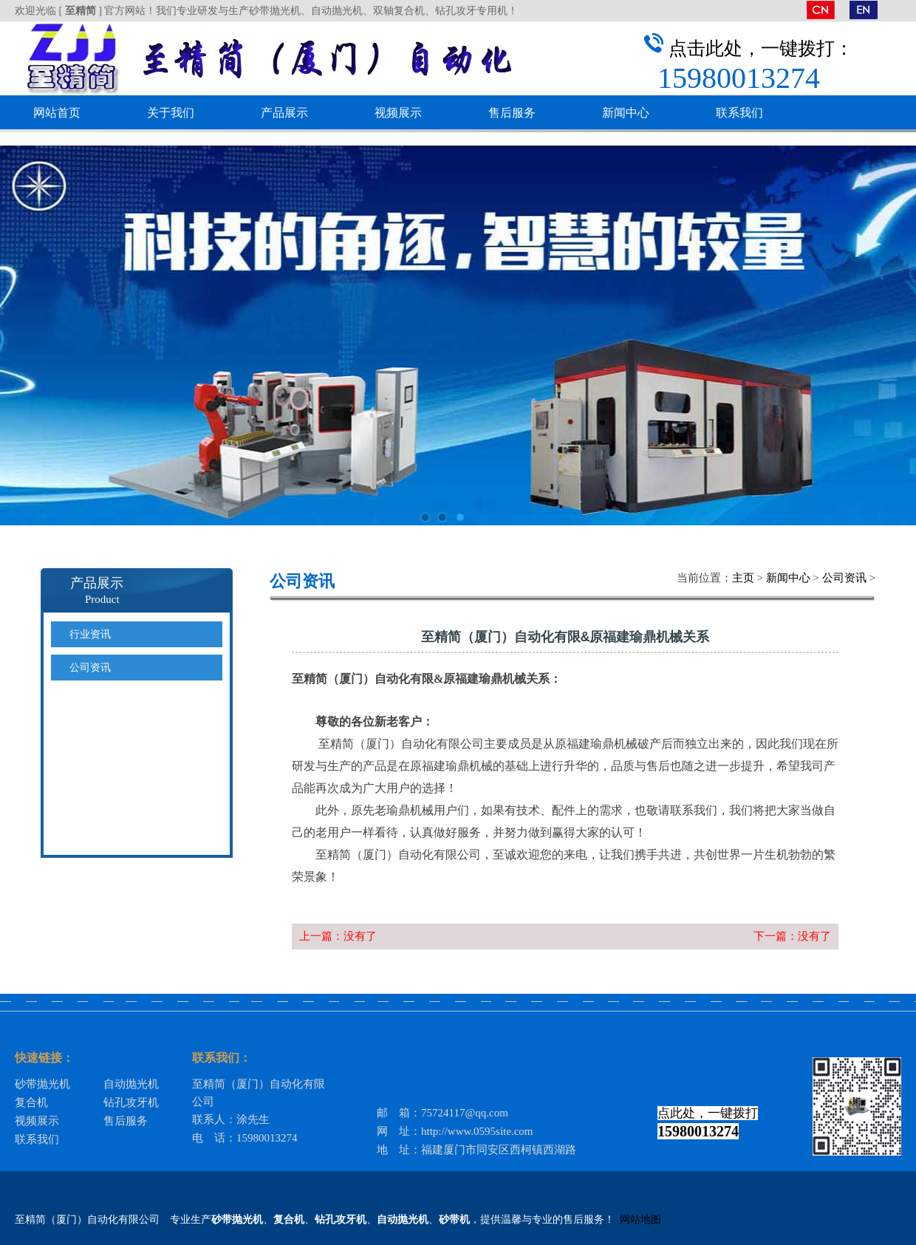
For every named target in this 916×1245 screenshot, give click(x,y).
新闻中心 (625, 112)
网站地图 (640, 1219)
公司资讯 (844, 578)
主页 (743, 578)
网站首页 (57, 112)
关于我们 (170, 112)
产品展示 (284, 112)
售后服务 (512, 112)
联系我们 (739, 112)
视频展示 (398, 112)
